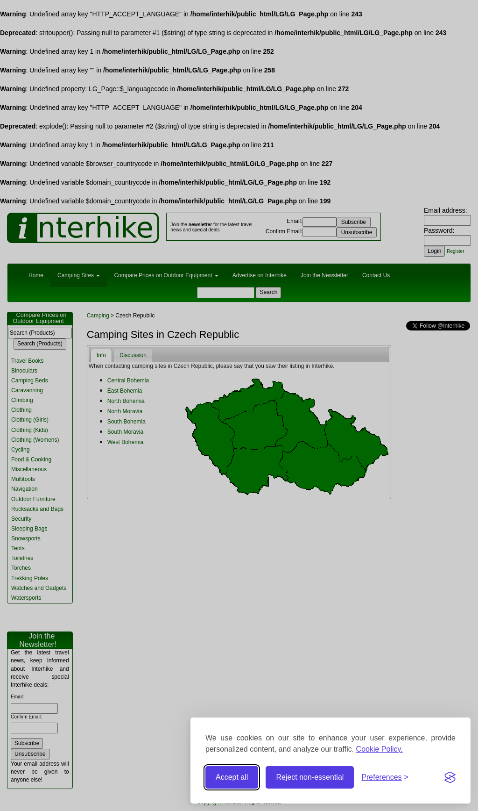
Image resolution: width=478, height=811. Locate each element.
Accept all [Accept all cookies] (232, 777)
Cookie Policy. (379, 749)
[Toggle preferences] (384, 777)
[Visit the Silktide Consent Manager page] (450, 777)
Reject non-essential (310, 777)
